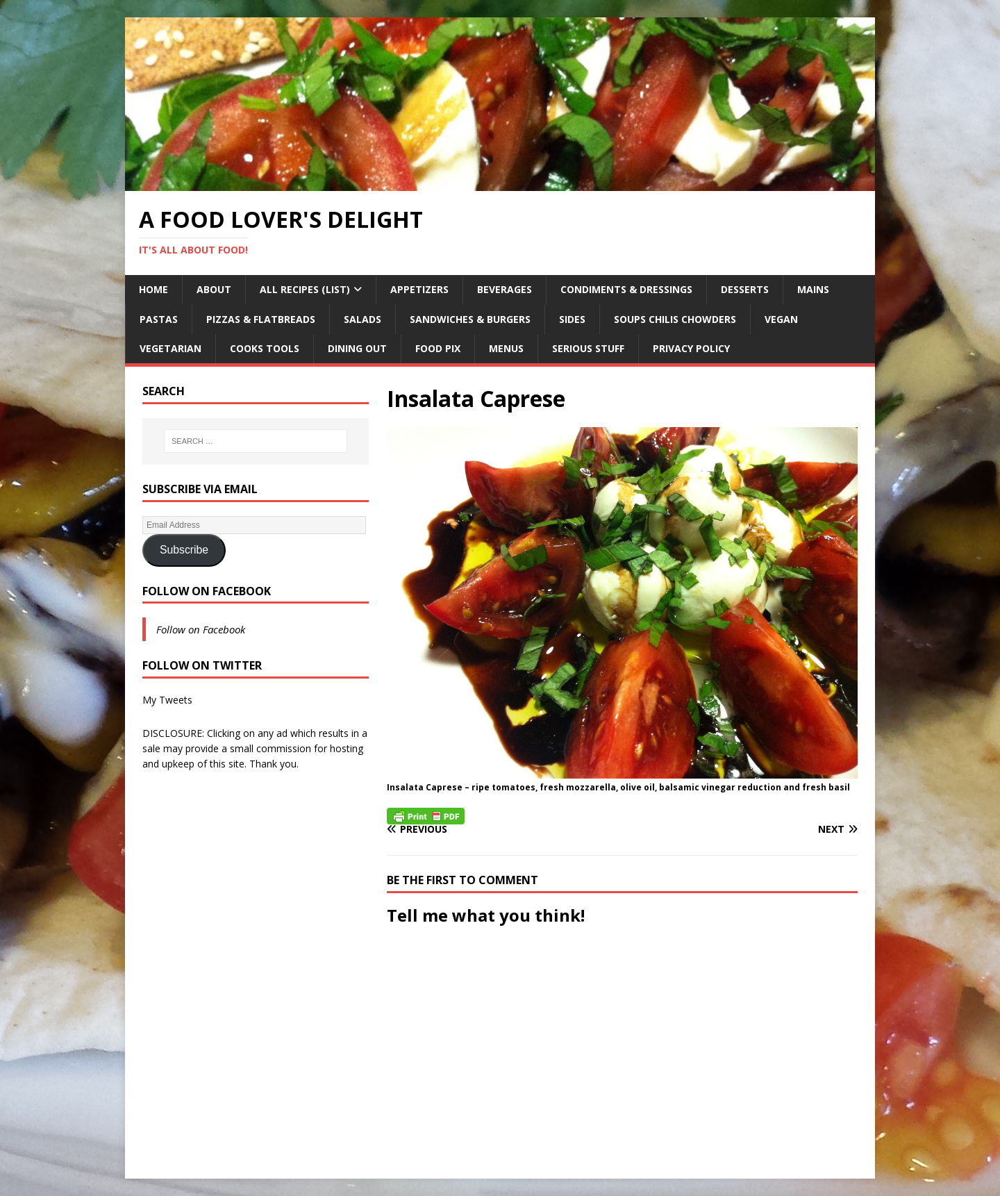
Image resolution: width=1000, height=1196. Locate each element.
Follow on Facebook (206, 591)
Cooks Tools (264, 348)
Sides (572, 319)
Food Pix (437, 348)
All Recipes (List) (305, 289)
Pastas (159, 319)
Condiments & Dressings (626, 289)
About (214, 289)
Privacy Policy (691, 348)
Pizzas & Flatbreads (260, 319)
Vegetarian (170, 348)
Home (153, 289)
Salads (362, 319)
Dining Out (357, 348)
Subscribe (184, 550)
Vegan (781, 319)
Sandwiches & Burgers (470, 319)
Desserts (745, 289)
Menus (506, 348)
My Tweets (167, 699)
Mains (813, 289)
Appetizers (419, 289)
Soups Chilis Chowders (675, 319)
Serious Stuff (588, 348)
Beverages (504, 289)
